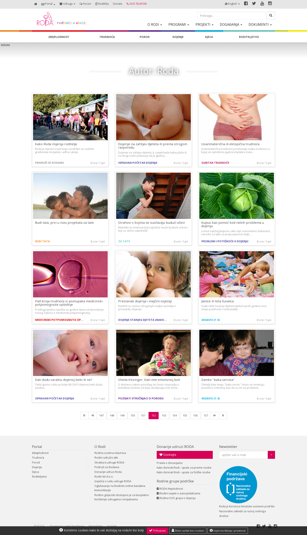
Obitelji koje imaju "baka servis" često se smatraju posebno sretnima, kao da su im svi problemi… (232, 386)
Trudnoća (38, 457)
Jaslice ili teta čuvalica (217, 301)
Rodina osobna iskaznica (110, 453)
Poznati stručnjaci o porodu (141, 398)
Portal (37, 446)
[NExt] (215, 415)
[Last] (223, 415)
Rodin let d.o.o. (103, 476)
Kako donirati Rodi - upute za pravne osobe (184, 467)
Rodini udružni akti (106, 457)
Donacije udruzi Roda (108, 472)
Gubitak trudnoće (215, 163)
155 (185, 415)
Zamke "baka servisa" (218, 379)
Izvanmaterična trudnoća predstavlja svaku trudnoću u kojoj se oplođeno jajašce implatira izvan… (235, 150)
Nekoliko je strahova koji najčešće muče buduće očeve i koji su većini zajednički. (153, 229)
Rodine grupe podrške (175, 481)
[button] (48, 4)
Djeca (35, 472)
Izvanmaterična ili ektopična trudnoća (230, 144)
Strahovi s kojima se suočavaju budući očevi (151, 222)
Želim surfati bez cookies (188, 530)
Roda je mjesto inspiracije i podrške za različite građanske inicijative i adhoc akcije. (64, 150)
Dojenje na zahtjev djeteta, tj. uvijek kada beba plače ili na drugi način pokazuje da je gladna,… (152, 154)
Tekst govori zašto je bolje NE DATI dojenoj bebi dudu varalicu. (69, 386)
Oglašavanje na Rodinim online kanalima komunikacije (119, 488)
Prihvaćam (157, 530)
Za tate (124, 241)
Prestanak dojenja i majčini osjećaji (145, 301)
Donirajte (167, 455)
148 (112, 415)
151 (143, 415)
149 (122, 415)
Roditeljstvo (39, 476)
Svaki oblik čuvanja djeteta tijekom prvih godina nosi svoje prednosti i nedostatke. (233, 307)
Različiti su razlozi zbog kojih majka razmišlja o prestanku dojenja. (147, 307)
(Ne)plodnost (40, 453)
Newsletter (228, 446)
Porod (36, 462)
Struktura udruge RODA (109, 462)
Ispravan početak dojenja (137, 163)
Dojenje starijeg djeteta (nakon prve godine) (143, 320)
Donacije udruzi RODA (175, 446)
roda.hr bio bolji (133, 530)
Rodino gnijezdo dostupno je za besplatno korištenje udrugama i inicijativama (121, 497)
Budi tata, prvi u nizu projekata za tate (64, 222)
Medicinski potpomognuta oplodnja (60, 320)
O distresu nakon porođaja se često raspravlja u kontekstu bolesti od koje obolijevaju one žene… (148, 386)
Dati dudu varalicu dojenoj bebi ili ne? (63, 379)
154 (174, 415)
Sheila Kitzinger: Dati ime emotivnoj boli (149, 379)
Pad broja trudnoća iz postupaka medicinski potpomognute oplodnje (69, 303)
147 (101, 415)
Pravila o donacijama (169, 463)
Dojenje (37, 467)
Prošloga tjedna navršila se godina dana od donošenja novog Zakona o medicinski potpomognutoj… (69, 311)
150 (132, 415)
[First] (84, 415)
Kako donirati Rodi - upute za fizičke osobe (183, 472)
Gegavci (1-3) (210, 320)
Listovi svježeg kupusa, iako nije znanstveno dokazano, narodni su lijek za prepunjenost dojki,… (236, 232)
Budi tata (42, 241)
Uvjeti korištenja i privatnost (228, 530)
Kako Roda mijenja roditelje (56, 144)
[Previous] (92, 415)
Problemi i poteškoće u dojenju (224, 241)
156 (195, 415)
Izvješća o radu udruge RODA (112, 481)
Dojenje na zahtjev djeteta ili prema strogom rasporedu (152, 146)
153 (164, 415)
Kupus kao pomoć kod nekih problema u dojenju (232, 224)
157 (206, 415)
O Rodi (100, 446)
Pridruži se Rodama (49, 163)
